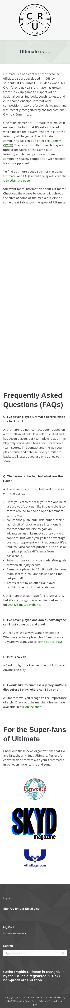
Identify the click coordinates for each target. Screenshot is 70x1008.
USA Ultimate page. (16, 180)
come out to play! (49, 642)
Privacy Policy (38, 1001)
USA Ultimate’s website (24, 605)
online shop (33, 707)
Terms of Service (56, 1001)
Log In (6, 898)
